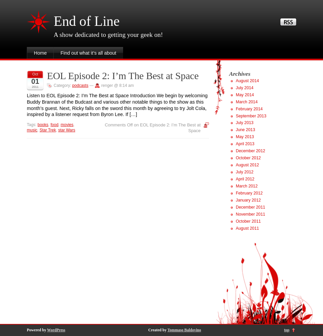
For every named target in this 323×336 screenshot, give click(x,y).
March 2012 (247, 186)
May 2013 (245, 136)
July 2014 (245, 88)
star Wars (66, 130)
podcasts (80, 85)
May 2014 (245, 95)
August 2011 (247, 228)
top (286, 330)
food (54, 124)
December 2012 (250, 151)
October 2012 (248, 158)
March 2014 (247, 102)
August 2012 (247, 165)
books (43, 124)
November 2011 (250, 214)
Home (40, 53)
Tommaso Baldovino (184, 330)
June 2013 (245, 129)
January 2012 (248, 200)
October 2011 (248, 221)
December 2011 (250, 207)
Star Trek (48, 130)
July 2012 (245, 172)
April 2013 (245, 144)
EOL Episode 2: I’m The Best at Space (123, 75)
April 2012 (245, 179)
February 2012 (249, 193)
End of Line (86, 21)
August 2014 (247, 80)
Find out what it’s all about (88, 53)
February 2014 (249, 109)
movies (67, 124)
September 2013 (251, 116)
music (32, 130)
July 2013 (245, 122)
